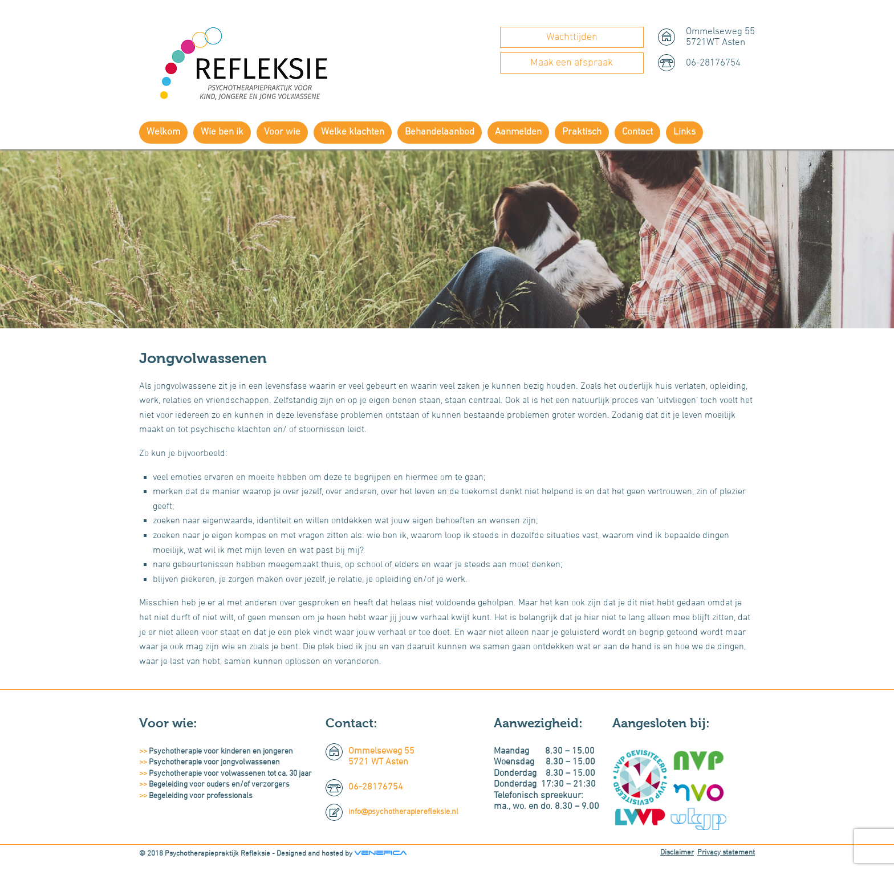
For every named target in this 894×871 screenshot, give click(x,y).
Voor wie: (168, 723)
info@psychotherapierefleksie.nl (403, 812)
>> (144, 751)
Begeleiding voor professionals (201, 796)
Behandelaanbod (439, 132)
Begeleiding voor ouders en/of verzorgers (219, 784)
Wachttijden (572, 37)
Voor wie (282, 132)
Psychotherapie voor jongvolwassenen (214, 762)
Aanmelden (518, 132)
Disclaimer (677, 852)
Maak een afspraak (571, 63)
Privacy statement (726, 852)
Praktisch (582, 132)
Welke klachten (352, 132)
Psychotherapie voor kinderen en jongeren (221, 751)
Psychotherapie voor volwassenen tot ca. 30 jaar (230, 774)
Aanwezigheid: (538, 723)
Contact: (351, 723)
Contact (637, 132)
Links (684, 132)
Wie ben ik (222, 132)
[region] (447, 238)
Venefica (380, 853)
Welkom (163, 132)
